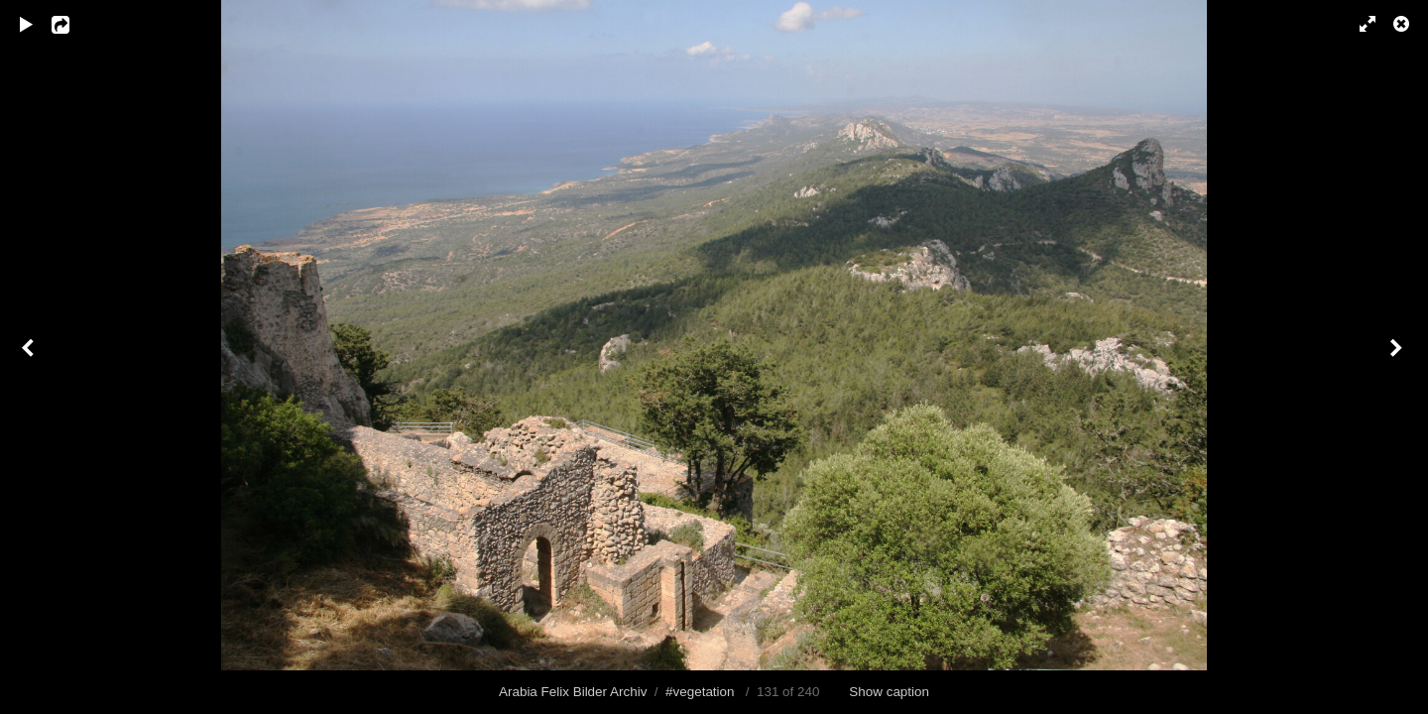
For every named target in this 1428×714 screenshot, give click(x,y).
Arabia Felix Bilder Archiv (573, 691)
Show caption (889, 691)
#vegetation (699, 691)
